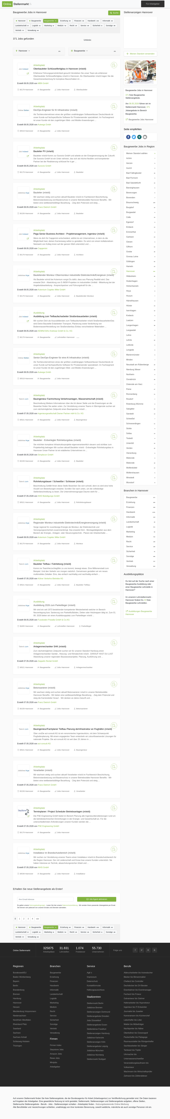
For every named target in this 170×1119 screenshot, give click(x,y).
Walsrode (140, 458)
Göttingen (140, 261)
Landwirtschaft (22, 25)
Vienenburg (140, 453)
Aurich (140, 168)
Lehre (140, 335)
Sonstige (111, 25)
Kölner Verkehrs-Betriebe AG (50, 578)
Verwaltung (33, 30)
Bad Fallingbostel (140, 173)
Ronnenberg (140, 394)
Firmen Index (55, 1045)
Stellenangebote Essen (97, 1025)
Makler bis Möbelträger (134, 1024)
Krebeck (140, 315)
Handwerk (93, 20)
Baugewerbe (35, 21)
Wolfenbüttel (140, 467)
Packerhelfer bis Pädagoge (135, 1037)
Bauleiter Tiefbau (83, 585)
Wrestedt (140, 477)
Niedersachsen (19, 1016)
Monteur (79, 543)
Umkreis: (87, 40)
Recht (73, 25)
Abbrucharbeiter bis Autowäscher (138, 973)
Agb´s (89, 973)
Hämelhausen (140, 300)
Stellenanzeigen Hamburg (98, 1033)
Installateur (80, 874)
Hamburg (17, 998)
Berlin (15, 986)
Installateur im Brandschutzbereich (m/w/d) (54, 853)
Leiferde (140, 345)
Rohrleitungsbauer (83, 502)
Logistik (36, 25)
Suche (114, 13)
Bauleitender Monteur (85, 296)
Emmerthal (140, 232)
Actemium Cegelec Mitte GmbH (51, 290)
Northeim (140, 374)
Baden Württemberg (22, 977)
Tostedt (140, 438)
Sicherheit (98, 25)
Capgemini (42, 248)
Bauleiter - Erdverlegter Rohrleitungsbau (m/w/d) (57, 440)
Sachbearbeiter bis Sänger (135, 1046)
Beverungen (140, 192)
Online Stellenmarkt (21, 950)
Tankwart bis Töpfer (132, 1050)
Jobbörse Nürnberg (95, 1055)
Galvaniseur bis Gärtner (134, 998)
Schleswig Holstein (21, 1041)
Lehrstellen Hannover (66, 337)
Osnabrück (140, 379)
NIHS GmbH (43, 867)
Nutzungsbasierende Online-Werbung (112, 1104)
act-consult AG (44, 744)
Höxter (140, 305)
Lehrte (140, 340)
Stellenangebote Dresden (98, 1016)
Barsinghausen (140, 187)
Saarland (17, 1029)
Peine (140, 389)
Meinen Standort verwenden (140, 54)
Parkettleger (86, 626)
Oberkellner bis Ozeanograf (136, 1033)
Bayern (16, 981)
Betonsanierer (82, 709)
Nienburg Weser (140, 369)
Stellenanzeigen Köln (96, 1042)
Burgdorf (140, 207)
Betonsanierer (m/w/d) (44, 688)
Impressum (92, 977)
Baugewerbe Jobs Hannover (140, 120)
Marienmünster (140, 354)
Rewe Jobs (55, 1058)
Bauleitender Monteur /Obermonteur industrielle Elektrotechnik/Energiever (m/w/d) (73, 275)
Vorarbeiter (80, 791)
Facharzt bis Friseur (132, 994)
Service (85, 25)
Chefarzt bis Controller (133, 981)
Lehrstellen (64, 952)
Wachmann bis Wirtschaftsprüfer (138, 1071)
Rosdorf (140, 399)
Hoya (140, 290)
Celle (140, 217)
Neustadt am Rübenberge (140, 364)
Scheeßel (140, 418)
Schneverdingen (140, 423)
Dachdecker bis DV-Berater (136, 986)
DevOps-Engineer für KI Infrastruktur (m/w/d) (55, 110)
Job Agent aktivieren (96, 899)
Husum (140, 295)
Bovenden (140, 197)
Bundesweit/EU (19, 973)
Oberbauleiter (81, 90)
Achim (140, 158)
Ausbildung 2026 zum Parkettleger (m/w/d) (54, 605)
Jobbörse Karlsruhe (95, 1038)
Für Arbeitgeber (153, 4)
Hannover (20, 21)
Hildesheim (140, 276)
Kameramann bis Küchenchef (137, 1016)
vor (37, 919)
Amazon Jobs (56, 1054)
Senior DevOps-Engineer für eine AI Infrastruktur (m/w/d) (61, 357)
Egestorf (140, 222)
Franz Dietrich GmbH (47, 207)
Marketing (49, 25)
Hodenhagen (140, 281)
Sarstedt (140, 413)
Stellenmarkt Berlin (95, 1003)
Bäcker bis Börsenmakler (135, 977)
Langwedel (140, 330)
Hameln (140, 266)
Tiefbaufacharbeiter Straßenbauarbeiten (97, 337)
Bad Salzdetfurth (140, 182)
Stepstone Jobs (57, 1050)
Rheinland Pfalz (20, 1024)
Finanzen (79, 20)
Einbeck (140, 227)
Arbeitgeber (55, 1067)
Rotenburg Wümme (140, 403)
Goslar (140, 251)
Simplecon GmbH (45, 455)
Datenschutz (92, 981)
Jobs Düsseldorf (94, 1020)
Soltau (140, 433)
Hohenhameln (140, 286)
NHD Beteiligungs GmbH (49, 496)
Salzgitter (140, 408)
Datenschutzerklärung (70, 905)
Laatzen (140, 320)
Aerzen (140, 163)
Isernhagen (140, 310)
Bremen (16, 994)
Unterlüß (140, 443)
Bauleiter (79, 172)
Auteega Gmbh (44, 125)
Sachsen (17, 1033)
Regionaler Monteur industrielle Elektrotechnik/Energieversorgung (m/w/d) (69, 522)
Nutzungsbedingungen (37, 905)
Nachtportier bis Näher (134, 1029)
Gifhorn (140, 246)
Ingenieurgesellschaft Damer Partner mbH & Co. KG (61, 413)
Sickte (140, 428)
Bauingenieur (81, 420)
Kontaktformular (94, 986)
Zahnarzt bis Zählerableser (135, 1076)
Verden (140, 448)
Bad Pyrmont (140, 177)
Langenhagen (140, 325)
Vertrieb (19, 30)
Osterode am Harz (140, 384)
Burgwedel (140, 212)
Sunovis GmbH (44, 166)
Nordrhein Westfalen (22, 1020)
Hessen (16, 1007)
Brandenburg (18, 990)
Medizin (62, 25)
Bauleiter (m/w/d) (41, 192)
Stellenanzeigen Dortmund (98, 1012)
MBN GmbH (43, 83)
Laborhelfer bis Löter (133, 1020)
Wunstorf (140, 482)
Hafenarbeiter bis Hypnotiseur (137, 1003)
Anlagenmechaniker (84, 667)
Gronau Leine (140, 256)
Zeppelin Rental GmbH (48, 661)
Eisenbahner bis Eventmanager (137, 990)
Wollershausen (140, 472)
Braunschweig (140, 202)
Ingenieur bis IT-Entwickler (135, 1007)
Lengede (140, 349)
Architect (79, 255)
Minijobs (53, 1062)
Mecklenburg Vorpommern (24, 1011)
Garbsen (140, 236)
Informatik (108, 20)
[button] (128, 137)
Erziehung (65, 20)
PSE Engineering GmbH (48, 826)
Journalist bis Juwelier (133, 1011)
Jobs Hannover (63, 90)
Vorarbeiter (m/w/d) (42, 770)
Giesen (140, 241)
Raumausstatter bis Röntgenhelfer (139, 1041)
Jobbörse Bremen (94, 1007)
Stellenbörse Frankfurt (96, 1029)
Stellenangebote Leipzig (97, 1046)
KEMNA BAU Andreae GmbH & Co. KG (55, 331)
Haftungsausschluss (96, 990)
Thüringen (17, 1046)
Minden (140, 359)
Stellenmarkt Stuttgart (96, 1059)
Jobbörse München (95, 1050)
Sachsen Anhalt (20, 1037)
